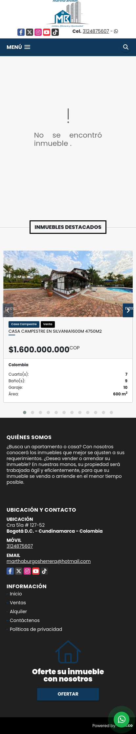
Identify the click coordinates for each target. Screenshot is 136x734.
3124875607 (96, 31)
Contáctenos (25, 620)
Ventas (18, 602)
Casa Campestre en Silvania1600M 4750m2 (55, 331)
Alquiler (18, 611)
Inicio (16, 593)
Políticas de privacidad (36, 629)
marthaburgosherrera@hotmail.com (49, 561)
